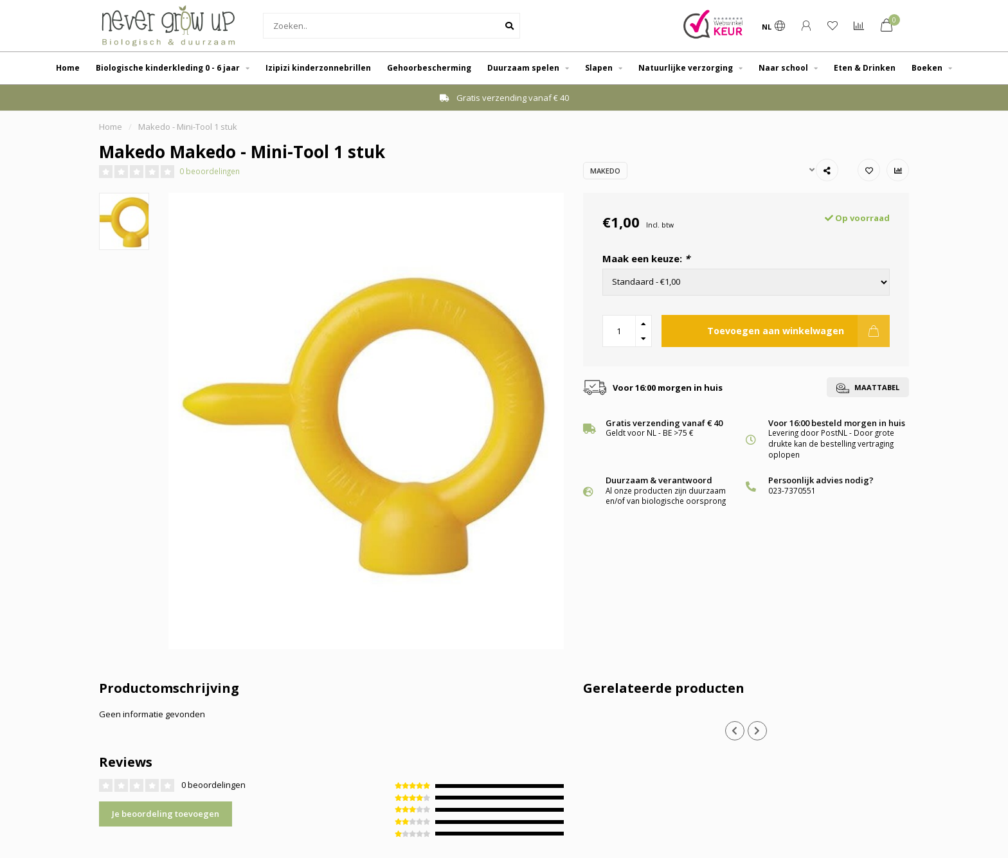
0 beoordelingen (209, 171)
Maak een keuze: (646, 258)
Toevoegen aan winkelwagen (798, 331)
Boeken (927, 67)
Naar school (783, 67)
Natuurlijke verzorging (685, 67)
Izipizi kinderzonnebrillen (318, 67)
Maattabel (867, 388)
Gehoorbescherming (429, 67)
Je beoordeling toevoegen (165, 813)
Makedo (605, 170)
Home (68, 67)
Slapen (599, 67)
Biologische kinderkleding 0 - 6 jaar (168, 67)
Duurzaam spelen (523, 67)
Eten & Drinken (865, 67)
